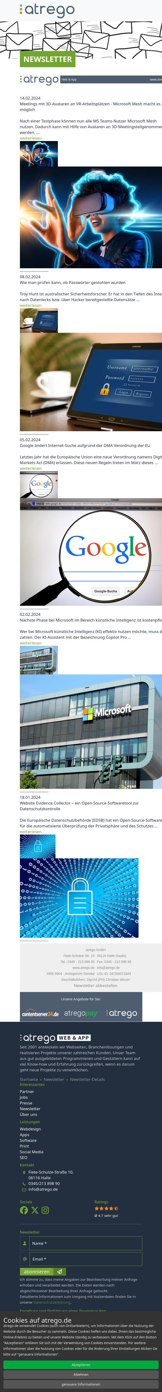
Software (28, 1140)
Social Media (32, 1151)
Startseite (29, 1079)
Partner (27, 1091)
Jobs (24, 1097)
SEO (24, 1157)
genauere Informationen (81, 1384)
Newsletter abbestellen (96, 985)
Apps (24, 1134)
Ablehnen (81, 1374)
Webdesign (30, 1129)
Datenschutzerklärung (52, 1302)
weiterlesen (31, 138)
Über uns (28, 1114)
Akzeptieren (81, 1364)
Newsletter (54, 1079)
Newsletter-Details (87, 1079)
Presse (26, 1103)
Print (24, 1146)
